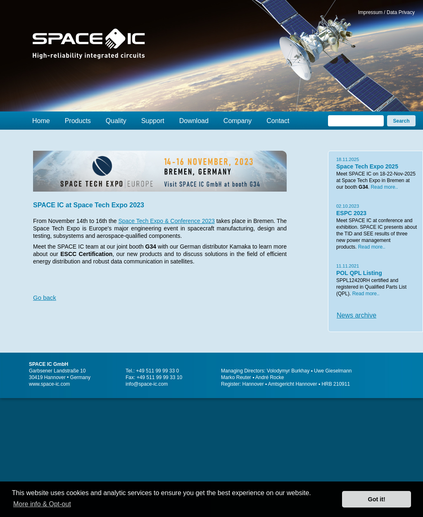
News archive (356, 315)
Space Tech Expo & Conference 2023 (166, 221)
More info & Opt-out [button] (42, 504)
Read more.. (384, 187)
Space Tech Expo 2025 (367, 166)
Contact (277, 120)
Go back (44, 297)
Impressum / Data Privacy (386, 12)
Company (237, 120)
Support (152, 120)
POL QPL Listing (359, 273)
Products (78, 120)
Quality (116, 120)
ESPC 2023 (351, 213)
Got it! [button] (376, 499)
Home (41, 120)
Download (194, 120)
